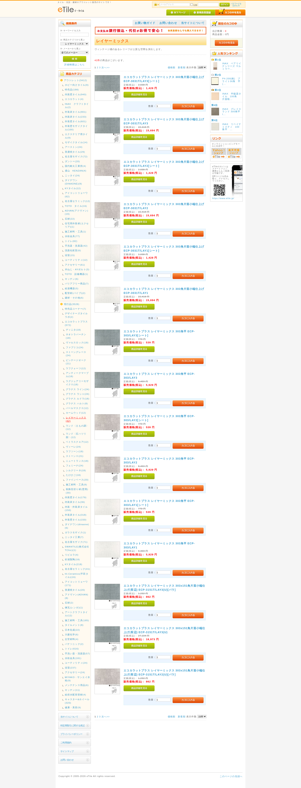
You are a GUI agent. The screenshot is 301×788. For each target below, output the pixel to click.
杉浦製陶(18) (72, 559)
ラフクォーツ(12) (76, 368)
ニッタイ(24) (72, 175)
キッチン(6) (71, 279)
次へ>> (105, 67)
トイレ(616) (72, 648)
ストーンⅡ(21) (74, 456)
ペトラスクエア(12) (77, 442)
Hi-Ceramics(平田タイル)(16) (76, 575)
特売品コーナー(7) (75, 308)
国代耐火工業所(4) (75, 166)
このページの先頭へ (231, 776)
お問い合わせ (67, 760)
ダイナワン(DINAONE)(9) (73, 182)
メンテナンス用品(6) (77, 685)
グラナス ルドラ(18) (77, 398)
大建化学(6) (71, 634)
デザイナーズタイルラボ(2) (76, 315)
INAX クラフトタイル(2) (77, 105)
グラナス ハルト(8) (77, 403)
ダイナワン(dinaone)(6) (77, 526)
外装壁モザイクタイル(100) (76, 128)
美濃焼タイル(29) (75, 152)
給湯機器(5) (71, 288)
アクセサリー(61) (75, 264)
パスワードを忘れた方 (236, 5)
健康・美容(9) (73, 707)
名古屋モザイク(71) (76, 542)
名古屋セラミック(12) (77, 201)
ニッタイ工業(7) (74, 537)
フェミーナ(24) (74, 465)
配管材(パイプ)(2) (75, 293)
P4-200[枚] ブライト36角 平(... (231, 81)
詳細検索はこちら (74, 64)
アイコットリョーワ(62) (76, 194)
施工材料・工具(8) (76, 484)
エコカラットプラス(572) (76, 323)
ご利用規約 (65, 742)
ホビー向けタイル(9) (77, 85)
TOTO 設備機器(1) (76, 274)
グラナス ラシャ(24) (77, 394)
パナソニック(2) (74, 644)
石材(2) (69, 602)
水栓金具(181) (73, 658)
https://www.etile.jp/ (223, 198)
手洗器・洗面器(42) (76, 245)
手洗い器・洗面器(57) (77, 653)
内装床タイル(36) (75, 502)
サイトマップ (67, 751)
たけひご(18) (73, 475)
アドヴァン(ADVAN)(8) (76, 596)
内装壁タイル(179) (76, 497)
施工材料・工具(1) (75, 231)
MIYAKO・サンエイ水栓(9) (77, 679)
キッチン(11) (72, 690)
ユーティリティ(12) (76, 260)
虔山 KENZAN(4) (75, 170)
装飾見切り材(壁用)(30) (77, 491)
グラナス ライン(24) (77, 389)
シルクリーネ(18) (76, 470)
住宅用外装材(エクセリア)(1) (77, 225)
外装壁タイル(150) (76, 519)
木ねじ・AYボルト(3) (77, 269)
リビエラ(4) (71, 554)
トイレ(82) (71, 241)
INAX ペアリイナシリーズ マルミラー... (231, 66)
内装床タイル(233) (76, 116)
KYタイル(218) (73, 564)
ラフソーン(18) (74, 451)
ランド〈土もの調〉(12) (77, 427)
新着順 (181, 67)
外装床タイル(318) (76, 514)
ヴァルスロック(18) (77, 342)
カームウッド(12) (76, 412)
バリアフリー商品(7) (77, 283)
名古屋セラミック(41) (77, 569)
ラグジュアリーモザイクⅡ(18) (77, 383)
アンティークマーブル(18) (77, 375)
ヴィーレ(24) (73, 446)
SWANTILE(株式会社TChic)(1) (77, 548)
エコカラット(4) (74, 99)
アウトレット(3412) (75, 80)
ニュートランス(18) (77, 461)
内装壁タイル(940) (76, 94)
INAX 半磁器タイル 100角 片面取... (231, 96)
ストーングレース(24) (76, 354)
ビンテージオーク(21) (76, 362)
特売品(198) (72, 89)
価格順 (171, 67)
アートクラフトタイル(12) (76, 614)
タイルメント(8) (74, 625)
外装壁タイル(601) (76, 121)
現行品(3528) (71, 304)
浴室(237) (70, 667)
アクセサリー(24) (75, 672)
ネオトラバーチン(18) (76, 336)
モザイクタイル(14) (76, 142)
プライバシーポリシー (71, 734)
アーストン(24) (74, 147)
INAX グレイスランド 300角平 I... (232, 112)
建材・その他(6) (74, 297)
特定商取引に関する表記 (72, 725)
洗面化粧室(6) (73, 250)
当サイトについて (69, 716)
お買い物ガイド (145, 22)
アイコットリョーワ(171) (76, 583)
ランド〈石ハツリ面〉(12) (76, 435)
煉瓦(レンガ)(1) (74, 607)
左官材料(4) (71, 639)
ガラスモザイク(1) (75, 532)
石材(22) (70, 218)
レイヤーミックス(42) (76, 419)
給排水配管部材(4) (75, 694)
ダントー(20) (72, 161)
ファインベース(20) (77, 479)
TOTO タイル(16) (76, 206)
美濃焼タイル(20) (75, 590)
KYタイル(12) (73, 188)
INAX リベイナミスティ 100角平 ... (231, 127)
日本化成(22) (72, 630)
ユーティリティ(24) (76, 663)
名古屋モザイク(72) (76, 156)
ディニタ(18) (73, 329)
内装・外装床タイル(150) (76, 508)
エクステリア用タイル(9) (76, 136)
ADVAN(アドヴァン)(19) (76, 212)
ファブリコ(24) (74, 347)
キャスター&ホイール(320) (77, 701)
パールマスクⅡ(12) (77, 408)
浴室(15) (70, 255)
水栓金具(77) (72, 236)
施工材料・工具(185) (77, 620)
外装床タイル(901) (76, 112)
